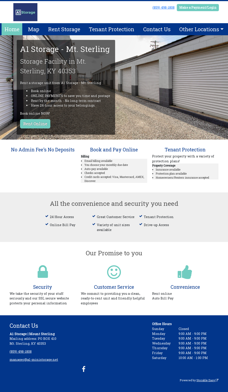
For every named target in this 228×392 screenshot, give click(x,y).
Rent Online (35, 123)
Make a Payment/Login (197, 7)
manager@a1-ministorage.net (34, 359)
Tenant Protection (111, 29)
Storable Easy (207, 380)
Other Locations (199, 29)
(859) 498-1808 (164, 7)
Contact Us (157, 29)
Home (11, 29)
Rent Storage (64, 29)
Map (33, 29)
